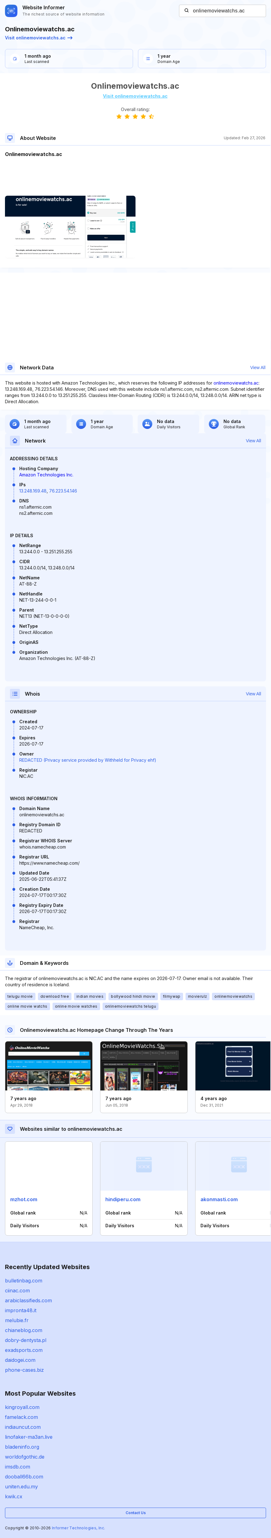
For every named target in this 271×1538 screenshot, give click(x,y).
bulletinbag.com (23, 1280)
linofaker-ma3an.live (29, 1437)
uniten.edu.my (21, 1486)
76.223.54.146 (63, 490)
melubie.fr (17, 1320)
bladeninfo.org (22, 1447)
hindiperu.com (122, 1199)
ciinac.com (17, 1290)
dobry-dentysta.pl (25, 1340)
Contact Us (136, 1512)
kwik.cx (13, 1496)
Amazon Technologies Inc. (46, 474)
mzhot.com (23, 1199)
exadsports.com (24, 1350)
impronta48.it (20, 1310)
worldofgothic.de (24, 1457)
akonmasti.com (219, 1199)
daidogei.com (20, 1360)
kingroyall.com (22, 1407)
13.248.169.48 (33, 490)
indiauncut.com (23, 1427)
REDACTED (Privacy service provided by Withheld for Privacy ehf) (87, 760)
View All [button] (257, 367)
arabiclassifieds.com (28, 1300)
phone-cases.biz (24, 1370)
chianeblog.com (23, 1330)
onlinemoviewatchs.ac (236, 383)
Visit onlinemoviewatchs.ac (38, 37)
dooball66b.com (24, 1476)
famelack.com (21, 1417)
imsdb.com (17, 1467)
